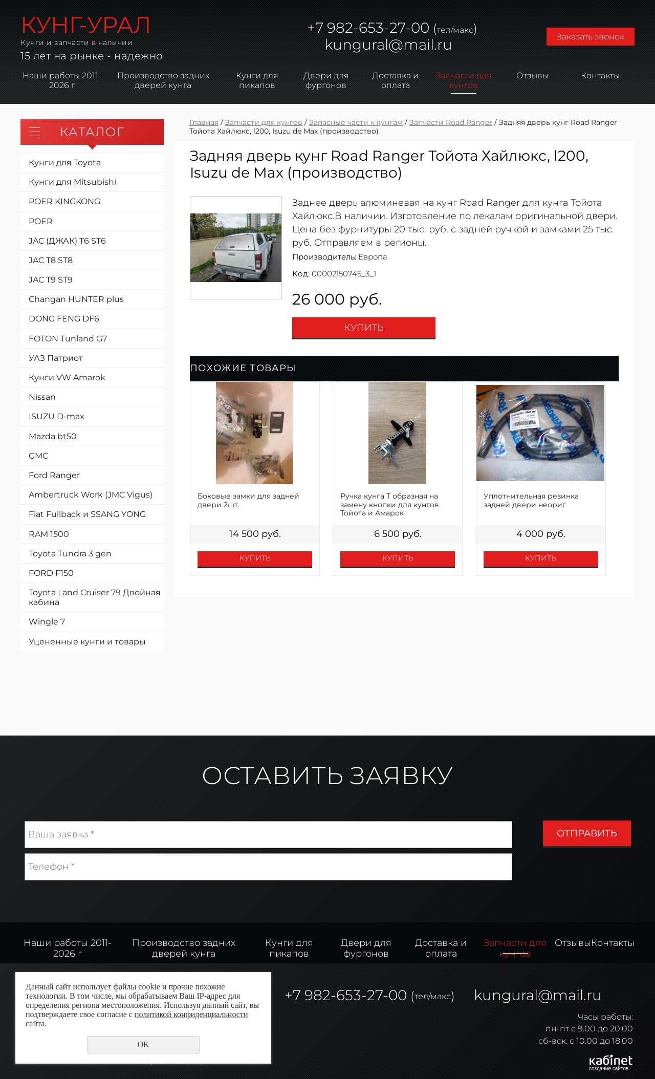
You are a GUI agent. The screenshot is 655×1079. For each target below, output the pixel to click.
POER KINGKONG (64, 201)
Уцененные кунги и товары (87, 641)
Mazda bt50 (53, 436)
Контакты (600, 75)
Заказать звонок (590, 36)
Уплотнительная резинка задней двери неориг (531, 500)
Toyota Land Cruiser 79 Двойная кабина (95, 597)
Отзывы (532, 75)
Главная (204, 122)
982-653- (335, 995)
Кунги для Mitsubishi (72, 182)
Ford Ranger (54, 475)
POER (41, 221)
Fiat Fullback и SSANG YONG (87, 514)
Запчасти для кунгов (464, 80)
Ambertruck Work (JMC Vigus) (90, 495)
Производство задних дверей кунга (163, 80)
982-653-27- (367, 27)
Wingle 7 (47, 622)
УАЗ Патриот (56, 358)
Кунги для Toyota (65, 162)
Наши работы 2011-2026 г (62, 80)
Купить (364, 327)
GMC (38, 456)
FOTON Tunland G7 (68, 338)
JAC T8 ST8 (51, 260)
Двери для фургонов (326, 80)
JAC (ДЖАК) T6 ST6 (67, 241)
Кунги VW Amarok (67, 377)
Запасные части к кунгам (356, 122)
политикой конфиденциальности (191, 1014)
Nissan (42, 397)
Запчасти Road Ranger (450, 122)
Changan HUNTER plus (76, 299)
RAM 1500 (49, 534)
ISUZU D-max (56, 416)
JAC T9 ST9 (51, 280)
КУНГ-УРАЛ (85, 24)
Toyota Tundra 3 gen (70, 553)
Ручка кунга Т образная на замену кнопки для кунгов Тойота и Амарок (389, 504)
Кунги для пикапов (257, 80)
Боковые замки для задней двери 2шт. (248, 500)
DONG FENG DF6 (64, 318)
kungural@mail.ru (388, 44)
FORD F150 (51, 573)
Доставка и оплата (395, 80)
